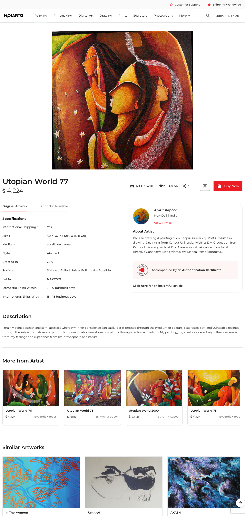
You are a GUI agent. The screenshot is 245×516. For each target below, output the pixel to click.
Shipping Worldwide (224, 4)
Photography (163, 15)
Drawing (106, 15)
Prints (122, 15)
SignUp (233, 16)
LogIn (219, 16)
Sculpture (140, 15)
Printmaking (62, 15)
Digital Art (86, 15)
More (184, 15)
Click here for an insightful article (158, 286)
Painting (41, 15)
